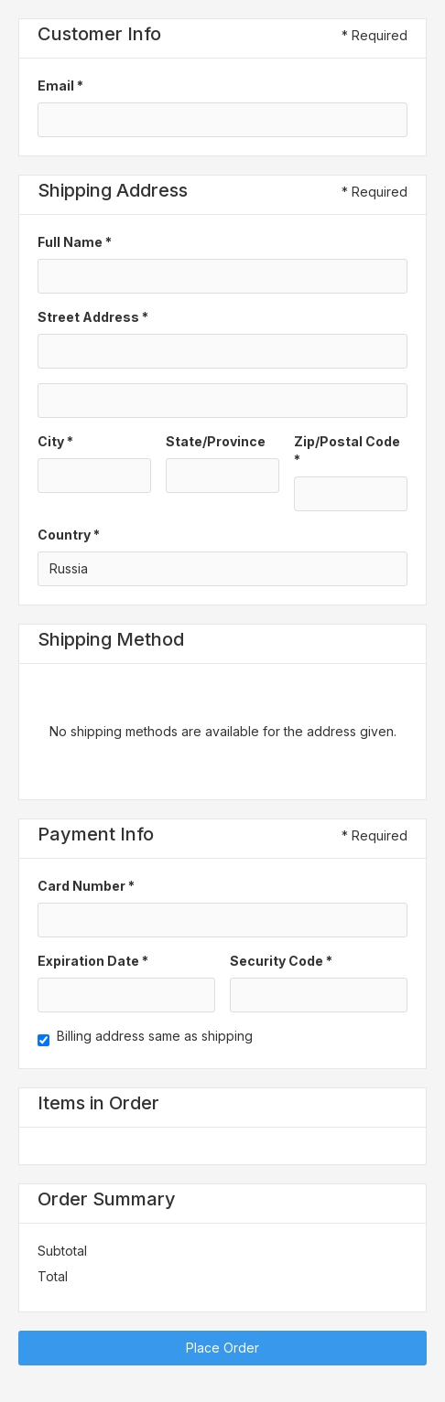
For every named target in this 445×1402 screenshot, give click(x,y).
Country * (69, 534)
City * (55, 441)
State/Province (216, 441)
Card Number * (86, 886)
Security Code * (281, 961)
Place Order (222, 1347)
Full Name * (75, 242)
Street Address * (93, 317)
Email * (60, 85)
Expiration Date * (93, 961)
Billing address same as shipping (155, 1035)
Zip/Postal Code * (347, 450)
